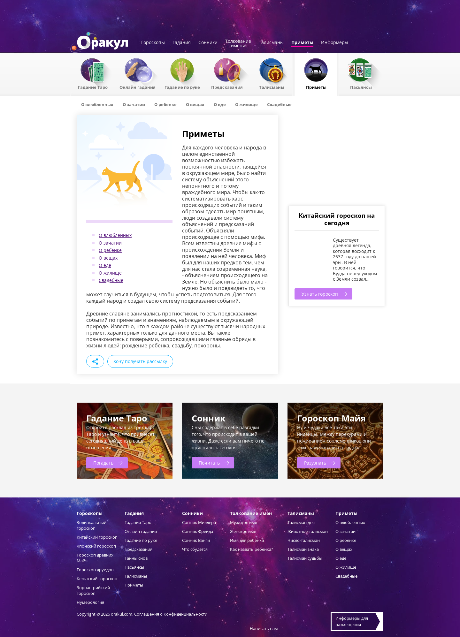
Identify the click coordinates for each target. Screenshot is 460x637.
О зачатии (110, 243)
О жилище (110, 273)
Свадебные (111, 280)
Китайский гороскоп (97, 537)
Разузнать (315, 463)
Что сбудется (195, 549)
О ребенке (110, 250)
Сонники (208, 42)
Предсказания (227, 86)
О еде (105, 265)
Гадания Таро (138, 522)
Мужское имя (243, 522)
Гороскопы (153, 42)
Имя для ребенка (247, 540)
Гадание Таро (93, 86)
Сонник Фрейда (197, 531)
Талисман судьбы (305, 558)
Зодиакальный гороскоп (91, 525)
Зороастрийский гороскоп (93, 590)
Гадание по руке (182, 86)
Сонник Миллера (199, 522)
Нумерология (90, 602)
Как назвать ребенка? (251, 549)
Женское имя (243, 531)
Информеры (334, 42)
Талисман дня (301, 522)
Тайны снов (136, 558)
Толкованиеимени (238, 44)
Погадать (103, 463)
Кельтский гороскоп (97, 578)
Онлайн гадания (137, 86)
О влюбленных (115, 235)
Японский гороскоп (96, 546)
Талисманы (271, 42)
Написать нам (264, 628)
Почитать (209, 463)
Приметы (302, 42)
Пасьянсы (361, 86)
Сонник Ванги (196, 540)
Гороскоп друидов (95, 570)
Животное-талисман (308, 531)
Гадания (181, 42)
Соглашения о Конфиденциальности (170, 614)
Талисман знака (303, 549)
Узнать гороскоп (320, 294)
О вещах (108, 258)
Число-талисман (304, 540)
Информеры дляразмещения (351, 621)
